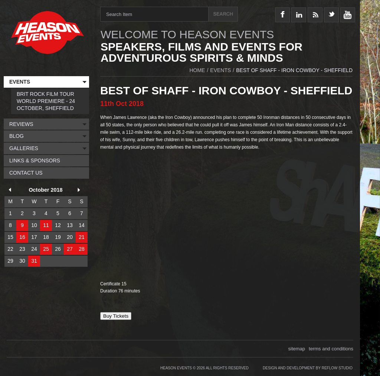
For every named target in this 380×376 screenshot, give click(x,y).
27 (70, 249)
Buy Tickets (115, 316)
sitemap (296, 348)
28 (82, 249)
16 (22, 237)
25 (46, 249)
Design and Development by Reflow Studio (308, 368)
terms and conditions (331, 348)
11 (46, 225)
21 (82, 237)
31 (34, 261)
